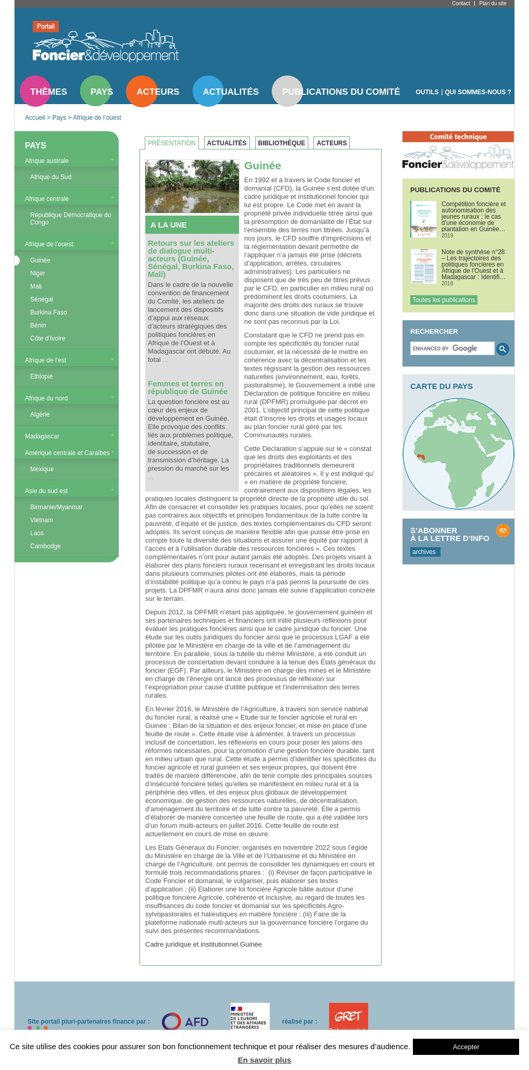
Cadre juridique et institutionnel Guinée (203, 944)
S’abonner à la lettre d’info (449, 534)
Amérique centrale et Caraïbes (67, 453)
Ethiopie (41, 376)
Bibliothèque (282, 143)
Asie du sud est (46, 491)
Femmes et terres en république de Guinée (188, 387)
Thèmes (48, 92)
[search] (451, 348)
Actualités (231, 92)
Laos (37, 533)
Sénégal (41, 299)
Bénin (38, 325)
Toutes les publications (443, 300)
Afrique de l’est (45, 360)
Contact (461, 3)
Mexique (42, 469)
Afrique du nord (46, 398)
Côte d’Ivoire (47, 338)
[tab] (174, 143)
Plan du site (492, 3)
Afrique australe (47, 161)
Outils (427, 92)
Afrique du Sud (50, 177)
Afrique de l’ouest (97, 117)
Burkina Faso (48, 312)
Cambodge (45, 546)
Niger (37, 273)
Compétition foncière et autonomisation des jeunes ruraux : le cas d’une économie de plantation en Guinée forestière (474, 216)
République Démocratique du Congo (70, 218)
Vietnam (41, 520)
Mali (36, 286)
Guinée (40, 260)
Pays (102, 92)
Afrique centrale (47, 199)
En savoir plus (265, 1059)
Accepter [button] (466, 1047)
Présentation (172, 143)
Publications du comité (341, 92)
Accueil (35, 117)
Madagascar (42, 436)
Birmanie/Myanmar (56, 507)
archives (424, 552)
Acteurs (157, 92)
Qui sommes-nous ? (478, 92)
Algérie (39, 414)
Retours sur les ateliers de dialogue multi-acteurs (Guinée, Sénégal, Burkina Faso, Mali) (191, 258)
